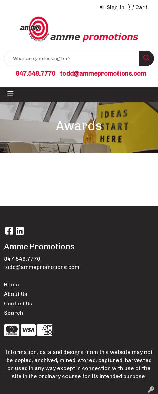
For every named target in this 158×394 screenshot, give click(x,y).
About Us (15, 294)
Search (13, 313)
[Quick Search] (72, 58)
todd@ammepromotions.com (103, 73)
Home (11, 284)
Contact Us (18, 303)
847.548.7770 (35, 73)
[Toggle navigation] (10, 94)
